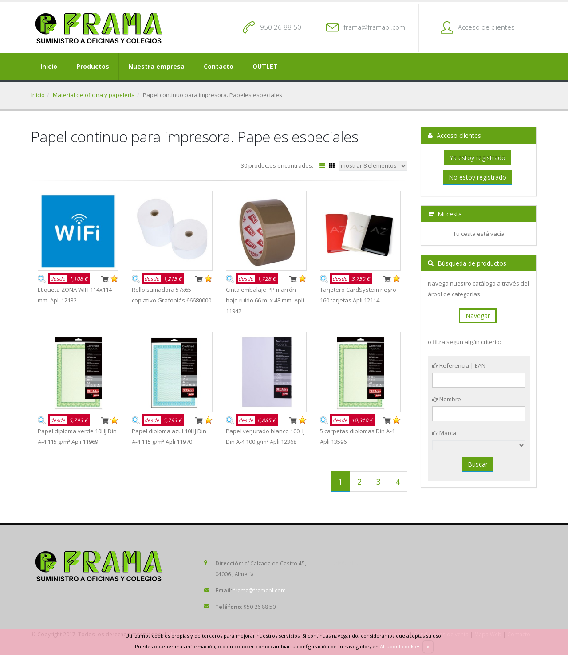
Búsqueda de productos (467, 263)
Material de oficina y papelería (94, 95)
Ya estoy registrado (477, 157)
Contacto (218, 66)
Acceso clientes (454, 135)
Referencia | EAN (458, 365)
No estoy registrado (477, 177)
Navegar (477, 315)
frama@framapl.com (374, 27)
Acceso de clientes (486, 27)
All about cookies (400, 646)
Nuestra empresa (156, 66)
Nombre (446, 399)
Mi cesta (445, 214)
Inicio (48, 66)
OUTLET (265, 66)
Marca (444, 433)
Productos (92, 66)
